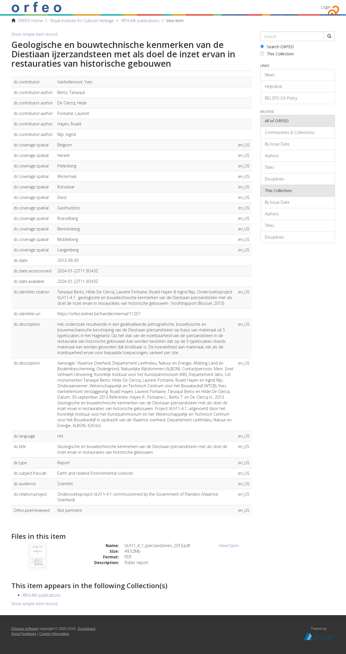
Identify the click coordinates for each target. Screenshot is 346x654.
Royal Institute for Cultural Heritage (82, 20)
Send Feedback (23, 634)
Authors (272, 155)
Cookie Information (54, 634)
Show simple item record (34, 34)
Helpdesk (273, 86)
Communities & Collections (289, 132)
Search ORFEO (277, 46)
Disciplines (274, 179)
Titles (269, 167)
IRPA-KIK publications (140, 20)
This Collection (277, 53)
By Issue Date (277, 144)
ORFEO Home (30, 20)
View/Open (229, 545)
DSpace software (25, 629)
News (270, 74)
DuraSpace (87, 629)
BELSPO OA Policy (281, 98)
